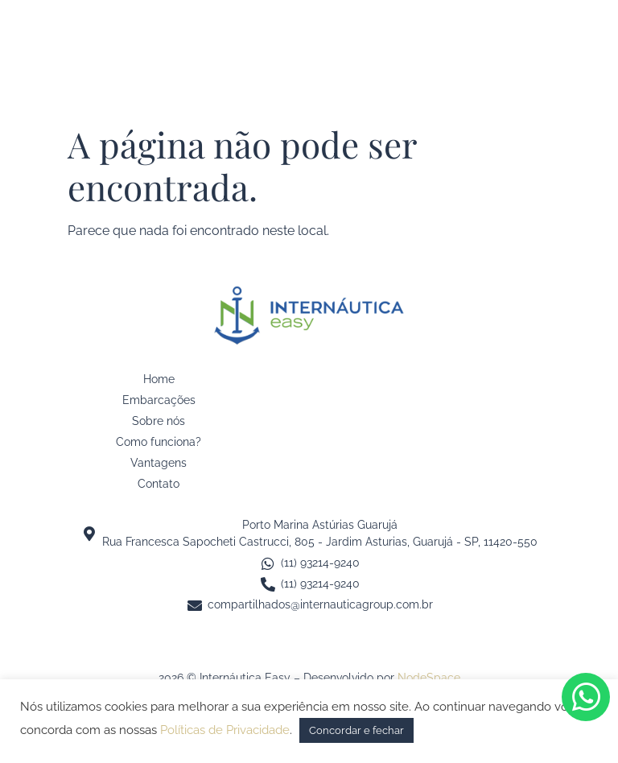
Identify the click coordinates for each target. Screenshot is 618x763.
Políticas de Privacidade (225, 729)
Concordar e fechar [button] (356, 730)
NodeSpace (429, 677)
